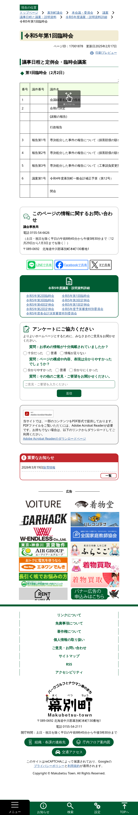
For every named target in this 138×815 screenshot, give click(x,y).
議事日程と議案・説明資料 (38, 17)
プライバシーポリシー (49, 766)
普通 (54, 353)
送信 (69, 393)
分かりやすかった (40, 370)
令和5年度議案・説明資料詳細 (86, 17)
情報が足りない (75, 353)
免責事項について (69, 623)
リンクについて (69, 615)
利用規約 (74, 766)
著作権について (69, 631)
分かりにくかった (86, 370)
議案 (105, 12)
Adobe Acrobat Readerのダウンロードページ (54, 438)
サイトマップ (69, 656)
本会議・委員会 (82, 12)
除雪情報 (49, 467)
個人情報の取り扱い (69, 639)
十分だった (35, 353)
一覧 (108, 475)
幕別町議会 (55, 12)
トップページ (29, 12)
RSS (69, 664)
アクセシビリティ (69, 672)
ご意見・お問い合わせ (69, 647)
